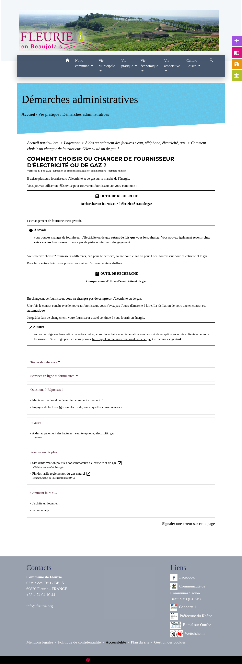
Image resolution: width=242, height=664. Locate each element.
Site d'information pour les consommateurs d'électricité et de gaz (77, 463)
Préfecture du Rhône (191, 616)
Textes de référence (43, 362)
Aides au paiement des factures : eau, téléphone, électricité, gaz (135, 143)
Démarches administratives (85, 114)
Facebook (182, 577)
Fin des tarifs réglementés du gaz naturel (61, 473)
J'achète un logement (45, 503)
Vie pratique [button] (127, 63)
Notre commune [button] (82, 63)
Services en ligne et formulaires (52, 376)
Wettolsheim (187, 633)
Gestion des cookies (170, 642)
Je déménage (40, 510)
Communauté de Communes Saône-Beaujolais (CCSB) (187, 592)
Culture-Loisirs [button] (192, 63)
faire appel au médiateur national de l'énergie (121, 339)
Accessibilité (116, 642)
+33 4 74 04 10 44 (40, 595)
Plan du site (140, 642)
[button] (67, 61)
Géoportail (183, 607)
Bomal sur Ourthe (190, 625)
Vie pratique (48, 114)
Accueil (28, 114)
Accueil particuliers (43, 143)
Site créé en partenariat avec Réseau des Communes (121, 659)
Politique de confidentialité (79, 642)
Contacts (38, 568)
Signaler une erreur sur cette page (188, 523)
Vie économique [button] (149, 63)
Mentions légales (39, 642)
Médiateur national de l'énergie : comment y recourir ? (67, 400)
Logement (72, 143)
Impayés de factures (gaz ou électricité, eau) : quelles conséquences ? (77, 407)
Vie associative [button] (172, 63)
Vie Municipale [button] (107, 63)
